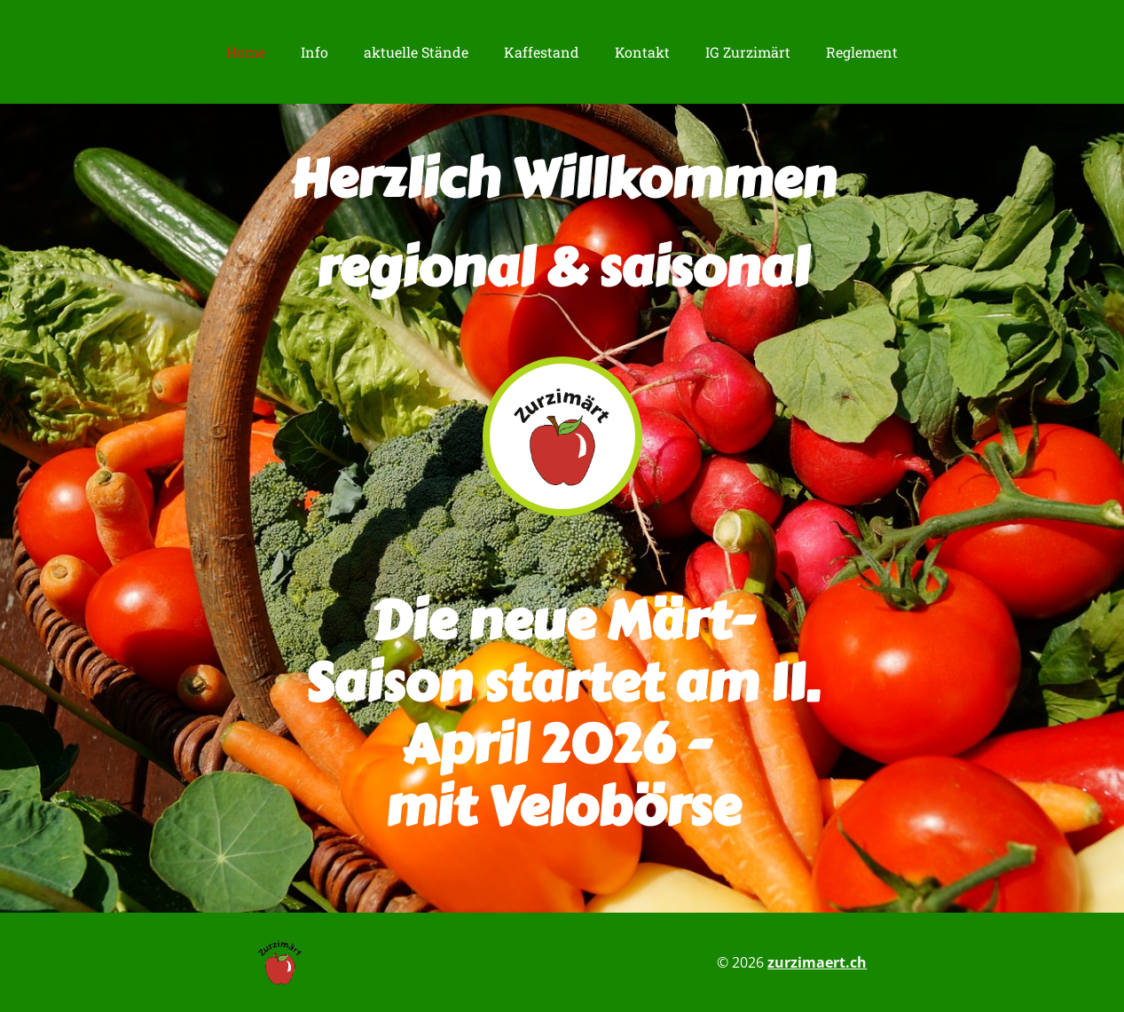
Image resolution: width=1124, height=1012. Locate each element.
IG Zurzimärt (747, 52)
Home (245, 52)
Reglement (862, 52)
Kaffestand (541, 52)
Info (314, 52)
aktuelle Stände (416, 52)
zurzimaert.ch (817, 962)
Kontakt (642, 52)
